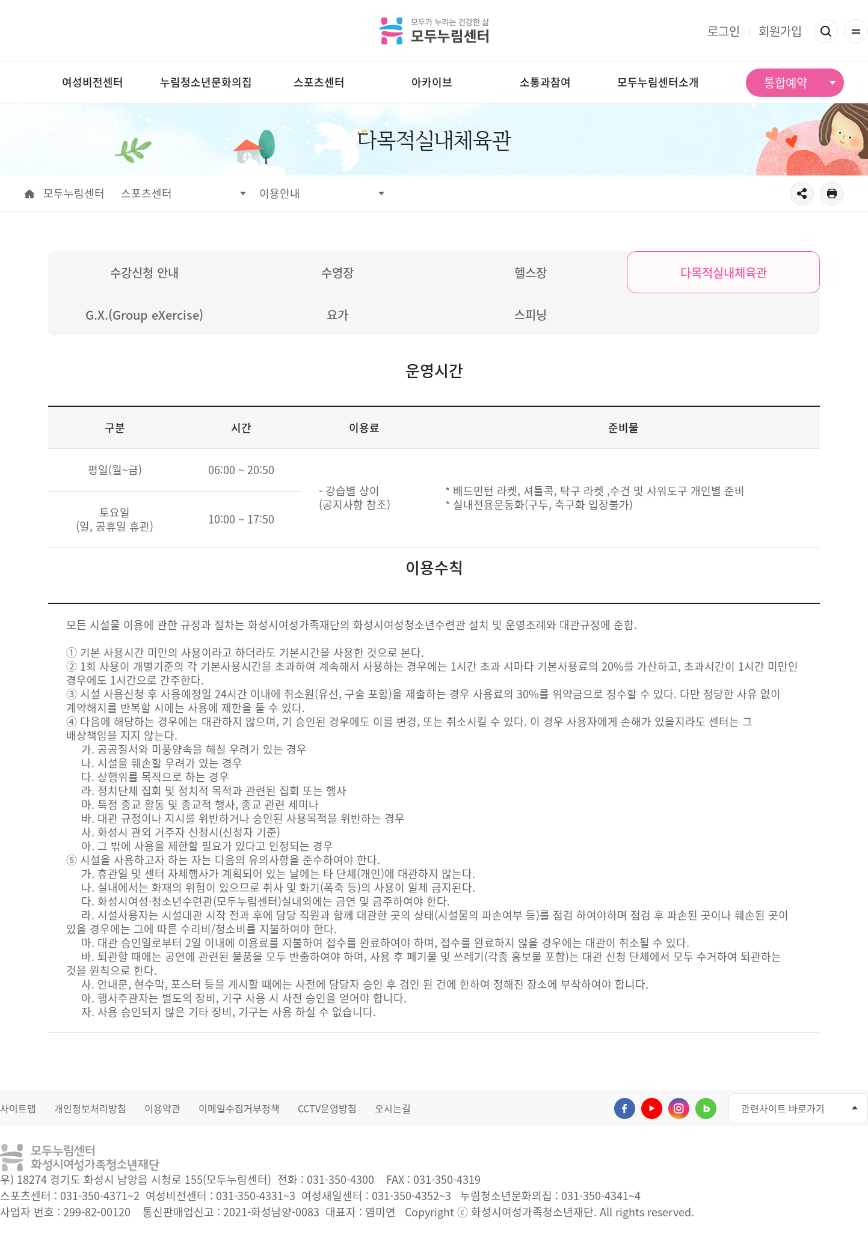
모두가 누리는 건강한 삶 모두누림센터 (434, 30)
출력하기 (832, 193)
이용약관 (162, 1108)
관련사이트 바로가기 (783, 1108)
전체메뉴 (856, 31)
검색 (826, 31)
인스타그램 (678, 1108)
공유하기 (801, 193)
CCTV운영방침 (327, 1108)
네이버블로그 (705, 1108)
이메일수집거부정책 (239, 1108)
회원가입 (780, 31)
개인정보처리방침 (90, 1108)
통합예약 (785, 82)
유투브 (651, 1108)
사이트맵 (18, 1108)
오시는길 (393, 1108)
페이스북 (624, 1108)
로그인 (723, 31)
